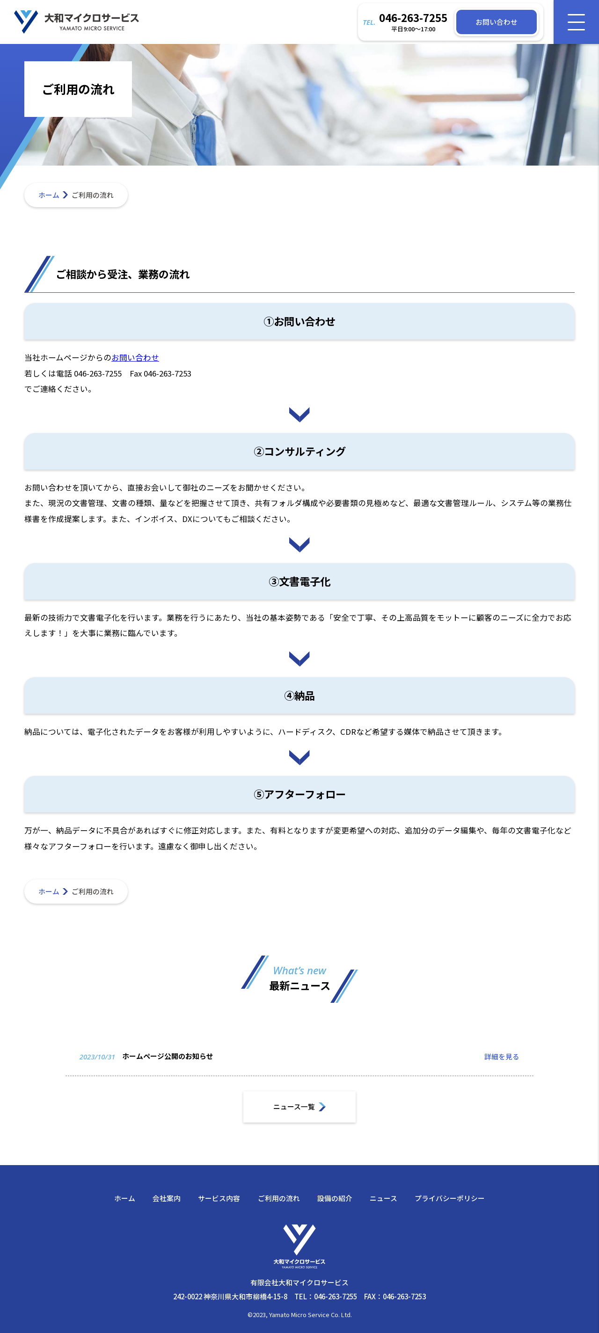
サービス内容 (219, 1198)
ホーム (48, 195)
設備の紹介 (334, 1198)
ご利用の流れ (279, 1198)
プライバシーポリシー (450, 1198)
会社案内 (167, 1198)
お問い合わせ (135, 357)
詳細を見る (501, 1066)
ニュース (383, 1198)
